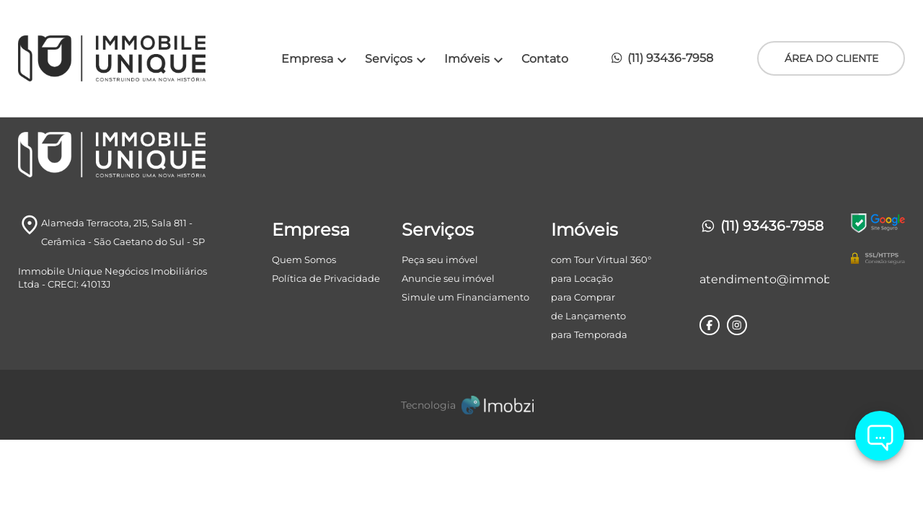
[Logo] (129, 58)
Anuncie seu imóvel (448, 278)
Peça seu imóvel (440, 259)
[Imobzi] (461, 405)
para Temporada (589, 334)
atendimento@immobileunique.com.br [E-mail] (764, 279)
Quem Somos (304, 259)
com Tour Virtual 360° (601, 259)
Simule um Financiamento (465, 297)
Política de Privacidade (326, 278)
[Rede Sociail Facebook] (709, 325)
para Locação (582, 278)
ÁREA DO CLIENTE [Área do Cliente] (831, 58)
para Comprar (583, 297)
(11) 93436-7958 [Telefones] (761, 226)
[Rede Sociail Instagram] (736, 325)
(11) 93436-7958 (661, 57)
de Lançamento (588, 315)
